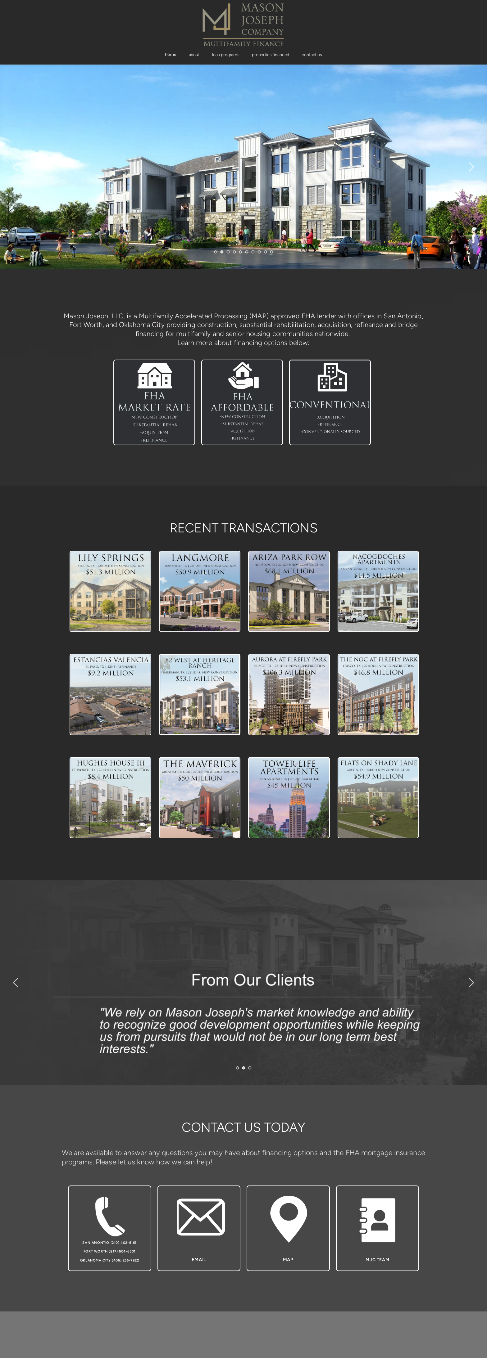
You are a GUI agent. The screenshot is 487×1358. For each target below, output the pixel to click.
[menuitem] (170, 55)
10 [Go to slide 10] (271, 251)
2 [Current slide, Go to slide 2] (221, 251)
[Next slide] (471, 167)
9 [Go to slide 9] (265, 251)
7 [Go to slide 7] (252, 251)
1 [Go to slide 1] (215, 251)
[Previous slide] (15, 167)
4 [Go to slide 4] (234, 251)
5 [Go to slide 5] (240, 251)
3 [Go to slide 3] (228, 251)
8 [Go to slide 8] (259, 251)
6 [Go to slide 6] (246, 251)
